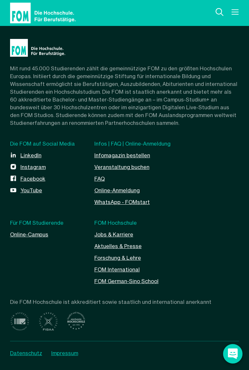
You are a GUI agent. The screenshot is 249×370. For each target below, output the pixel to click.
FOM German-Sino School (126, 281)
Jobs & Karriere (113, 234)
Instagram (33, 167)
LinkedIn (31, 155)
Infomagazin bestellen (122, 155)
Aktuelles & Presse (118, 246)
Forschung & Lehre (117, 258)
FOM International (117, 269)
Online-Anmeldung (117, 190)
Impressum (64, 353)
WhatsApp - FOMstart (122, 202)
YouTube (31, 190)
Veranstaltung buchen (121, 167)
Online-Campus (29, 234)
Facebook (32, 178)
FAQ (99, 178)
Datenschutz (26, 353)
